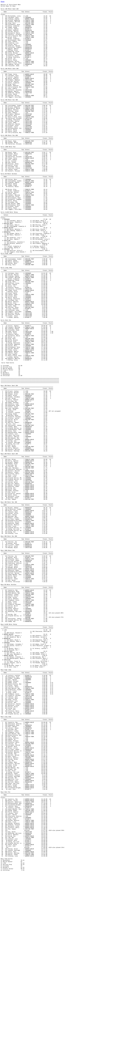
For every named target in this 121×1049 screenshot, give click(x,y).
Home (2, 1)
